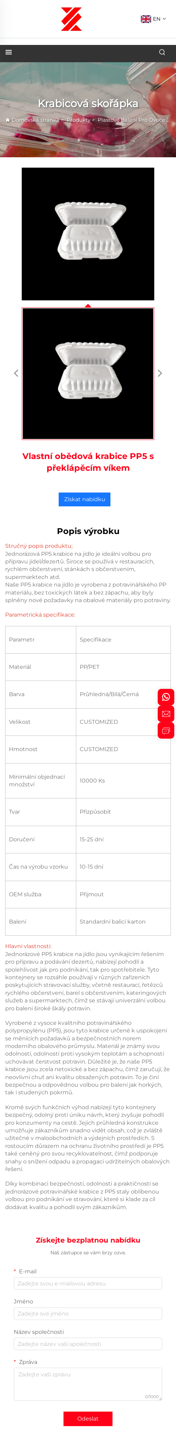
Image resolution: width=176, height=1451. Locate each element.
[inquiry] (166, 730)
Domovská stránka (35, 119)
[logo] (71, 18)
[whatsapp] (166, 697)
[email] (166, 713)
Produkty (78, 119)
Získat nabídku (84, 499)
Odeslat (88, 1418)
